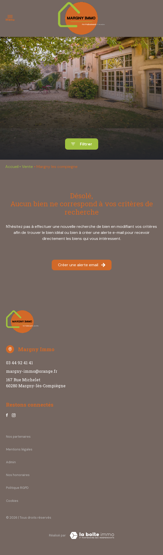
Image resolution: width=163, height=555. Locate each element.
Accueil (12, 166)
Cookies (12, 501)
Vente (27, 166)
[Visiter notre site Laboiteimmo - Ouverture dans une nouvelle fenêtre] (92, 535)
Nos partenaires (18, 436)
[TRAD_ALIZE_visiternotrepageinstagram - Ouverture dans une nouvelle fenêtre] (14, 415)
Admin (11, 462)
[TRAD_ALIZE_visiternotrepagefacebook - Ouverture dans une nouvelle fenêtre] (7, 415)
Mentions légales (19, 449)
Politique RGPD (17, 488)
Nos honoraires (18, 475)
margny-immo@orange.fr (31, 371)
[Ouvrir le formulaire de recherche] (81, 144)
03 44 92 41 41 (19, 362)
